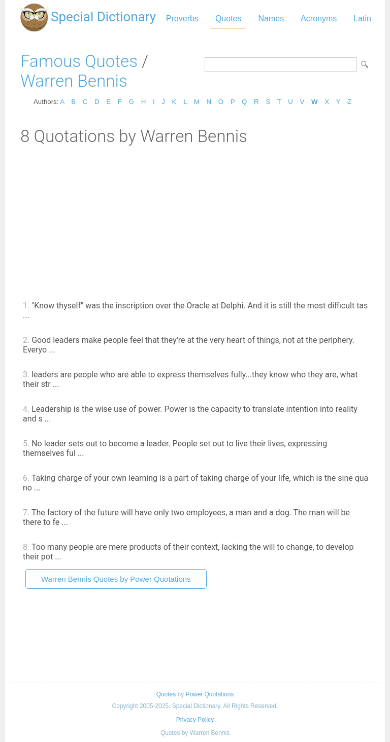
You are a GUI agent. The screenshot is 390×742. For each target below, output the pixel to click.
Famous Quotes (79, 61)
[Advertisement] (195, 222)
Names (271, 18)
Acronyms (319, 18)
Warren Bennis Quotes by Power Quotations (116, 579)
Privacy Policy (195, 719)
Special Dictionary (103, 16)
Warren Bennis (73, 81)
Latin (362, 18)
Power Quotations (209, 694)
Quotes (228, 18)
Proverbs (182, 18)
